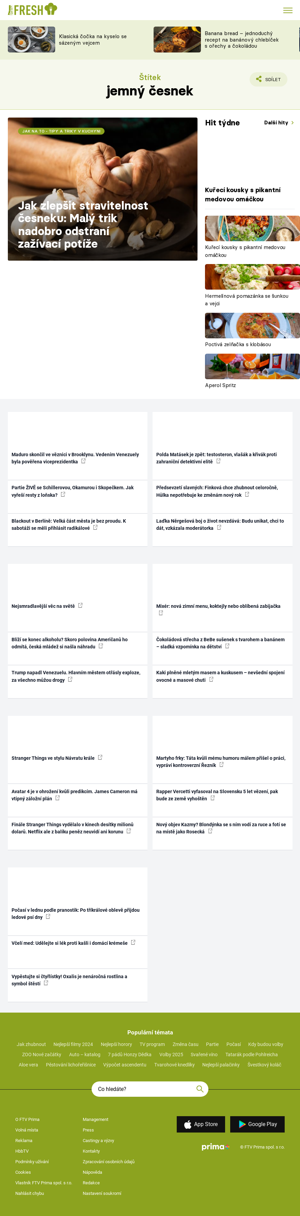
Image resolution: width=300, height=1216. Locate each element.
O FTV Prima (27, 1119)
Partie (212, 1044)
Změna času (186, 1044)
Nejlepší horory (116, 1044)
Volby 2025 (171, 1054)
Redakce (91, 1182)
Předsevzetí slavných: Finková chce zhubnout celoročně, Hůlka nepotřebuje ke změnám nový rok (217, 491)
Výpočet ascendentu (124, 1064)
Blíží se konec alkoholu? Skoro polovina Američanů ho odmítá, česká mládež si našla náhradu (70, 643)
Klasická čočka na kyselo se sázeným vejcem (93, 39)
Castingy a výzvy (98, 1140)
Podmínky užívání (32, 1161)
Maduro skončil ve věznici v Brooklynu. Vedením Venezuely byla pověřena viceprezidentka (75, 458)
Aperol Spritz (220, 385)
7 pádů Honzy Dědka (130, 1054)
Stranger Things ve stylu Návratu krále (57, 758)
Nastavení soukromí (102, 1193)
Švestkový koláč (264, 1064)
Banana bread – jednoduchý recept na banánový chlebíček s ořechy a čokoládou (242, 39)
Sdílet (269, 81)
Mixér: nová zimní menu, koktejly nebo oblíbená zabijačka (218, 609)
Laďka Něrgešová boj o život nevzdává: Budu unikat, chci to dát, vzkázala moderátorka (220, 524)
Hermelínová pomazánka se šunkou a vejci (246, 300)
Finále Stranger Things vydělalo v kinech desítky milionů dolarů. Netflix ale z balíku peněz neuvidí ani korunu (72, 828)
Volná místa (26, 1130)
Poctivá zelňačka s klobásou (238, 344)
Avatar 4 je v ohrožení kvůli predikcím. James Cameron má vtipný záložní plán (75, 795)
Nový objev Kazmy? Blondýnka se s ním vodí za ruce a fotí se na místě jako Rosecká (221, 828)
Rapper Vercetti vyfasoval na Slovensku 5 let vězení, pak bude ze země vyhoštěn (217, 795)
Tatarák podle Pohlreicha (251, 1054)
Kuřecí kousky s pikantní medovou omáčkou (245, 251)
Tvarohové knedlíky (174, 1064)
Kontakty (91, 1151)
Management (95, 1119)
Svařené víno (204, 1054)
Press (88, 1130)
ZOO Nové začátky (41, 1054)
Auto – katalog (84, 1054)
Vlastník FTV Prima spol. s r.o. (43, 1182)
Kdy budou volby (265, 1044)
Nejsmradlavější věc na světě (47, 606)
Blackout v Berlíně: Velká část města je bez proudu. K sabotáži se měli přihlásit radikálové (69, 524)
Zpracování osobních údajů (109, 1161)
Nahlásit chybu (29, 1193)
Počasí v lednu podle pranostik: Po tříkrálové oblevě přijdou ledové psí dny (76, 913)
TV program (152, 1044)
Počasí (233, 1044)
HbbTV (22, 1151)
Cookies (23, 1172)
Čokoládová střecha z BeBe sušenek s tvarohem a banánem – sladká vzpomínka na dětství (220, 643)
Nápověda (92, 1172)
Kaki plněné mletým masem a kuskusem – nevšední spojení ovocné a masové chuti (220, 676)
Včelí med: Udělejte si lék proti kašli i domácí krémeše (74, 943)
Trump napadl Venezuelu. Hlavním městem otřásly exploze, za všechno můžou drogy (76, 676)
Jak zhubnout (31, 1044)
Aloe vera (28, 1064)
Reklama (23, 1140)
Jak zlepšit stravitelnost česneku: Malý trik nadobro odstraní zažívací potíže (83, 224)
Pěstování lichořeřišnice (71, 1064)
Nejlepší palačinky (221, 1064)
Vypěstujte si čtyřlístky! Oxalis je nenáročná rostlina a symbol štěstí (69, 980)
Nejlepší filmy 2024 (73, 1044)
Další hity (277, 122)
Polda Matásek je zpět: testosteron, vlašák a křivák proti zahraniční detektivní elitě (216, 458)
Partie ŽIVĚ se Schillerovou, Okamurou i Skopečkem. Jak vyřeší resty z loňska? (72, 491)
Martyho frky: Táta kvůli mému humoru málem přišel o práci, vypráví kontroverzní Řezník (220, 761)
